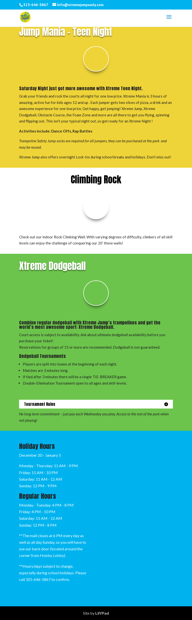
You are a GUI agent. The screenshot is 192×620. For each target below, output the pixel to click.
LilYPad (102, 613)
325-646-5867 (38, 579)
